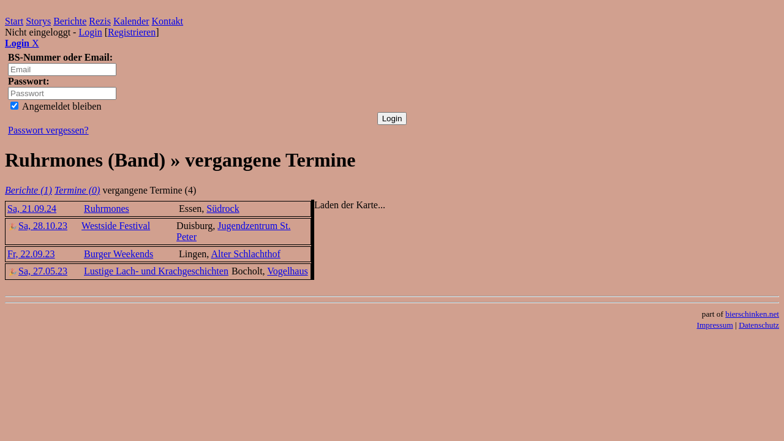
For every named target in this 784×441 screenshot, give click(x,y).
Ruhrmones (106, 208)
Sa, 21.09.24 (31, 208)
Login (90, 32)
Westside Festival (115, 226)
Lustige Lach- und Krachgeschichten (156, 271)
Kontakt (168, 21)
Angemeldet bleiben (55, 106)
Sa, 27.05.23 (37, 271)
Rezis (100, 21)
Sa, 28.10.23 (37, 226)
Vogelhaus (287, 271)
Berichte (69, 21)
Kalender (131, 21)
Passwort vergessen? (48, 130)
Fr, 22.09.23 (31, 254)
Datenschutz (759, 325)
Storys (38, 21)
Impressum (715, 325)
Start (14, 21)
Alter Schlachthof (245, 254)
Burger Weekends (118, 254)
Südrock (222, 208)
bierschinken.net (752, 313)
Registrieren (132, 32)
